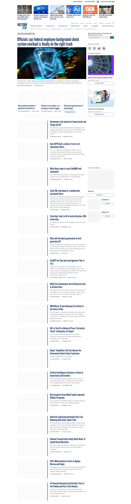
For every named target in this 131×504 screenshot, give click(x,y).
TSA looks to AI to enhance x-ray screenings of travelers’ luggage (50, 107)
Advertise (108, 23)
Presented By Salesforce (95, 111)
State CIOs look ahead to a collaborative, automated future (65, 192)
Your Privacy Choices (92, 2)
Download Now (101, 83)
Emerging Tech (62, 26)
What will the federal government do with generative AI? (65, 240)
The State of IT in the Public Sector (96, 109)
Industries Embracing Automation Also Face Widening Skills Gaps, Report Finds (66, 418)
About (95, 23)
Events (82, 23)
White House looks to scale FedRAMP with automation (65, 170)
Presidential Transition (56, 29)
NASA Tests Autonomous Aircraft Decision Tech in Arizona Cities (68, 285)
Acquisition (95, 26)
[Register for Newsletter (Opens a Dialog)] (112, 37)
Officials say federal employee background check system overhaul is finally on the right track (48, 42)
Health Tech (90, 191)
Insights (101, 23)
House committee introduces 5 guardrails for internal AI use (27, 107)
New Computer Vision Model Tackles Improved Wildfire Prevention (67, 396)
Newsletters (74, 23)
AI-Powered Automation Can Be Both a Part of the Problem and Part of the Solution (67, 485)
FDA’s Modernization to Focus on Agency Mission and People (65, 463)
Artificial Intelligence (36, 26)
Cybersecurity (50, 26)
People (86, 26)
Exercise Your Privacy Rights (108, 1)
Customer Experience (68, 29)
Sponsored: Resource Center (90, 29)
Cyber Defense (78, 29)
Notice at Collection (77, 1)
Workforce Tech (105, 212)
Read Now (100, 195)
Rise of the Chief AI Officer (43, 29)
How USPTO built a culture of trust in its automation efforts (65, 145)
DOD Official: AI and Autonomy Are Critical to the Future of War (67, 308)
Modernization (75, 26)
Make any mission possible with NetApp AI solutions (100, 78)
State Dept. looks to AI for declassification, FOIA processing (68, 218)
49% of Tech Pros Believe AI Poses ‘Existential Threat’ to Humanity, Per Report (67, 330)
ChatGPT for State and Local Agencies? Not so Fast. (67, 262)
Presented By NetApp (93, 80)
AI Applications (105, 200)
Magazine (89, 23)
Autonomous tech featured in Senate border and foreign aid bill (68, 123)
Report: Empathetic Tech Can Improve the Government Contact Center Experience (65, 352)
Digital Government (108, 26)
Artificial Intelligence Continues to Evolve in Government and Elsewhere (66, 374)
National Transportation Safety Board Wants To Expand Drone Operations (67, 440)
